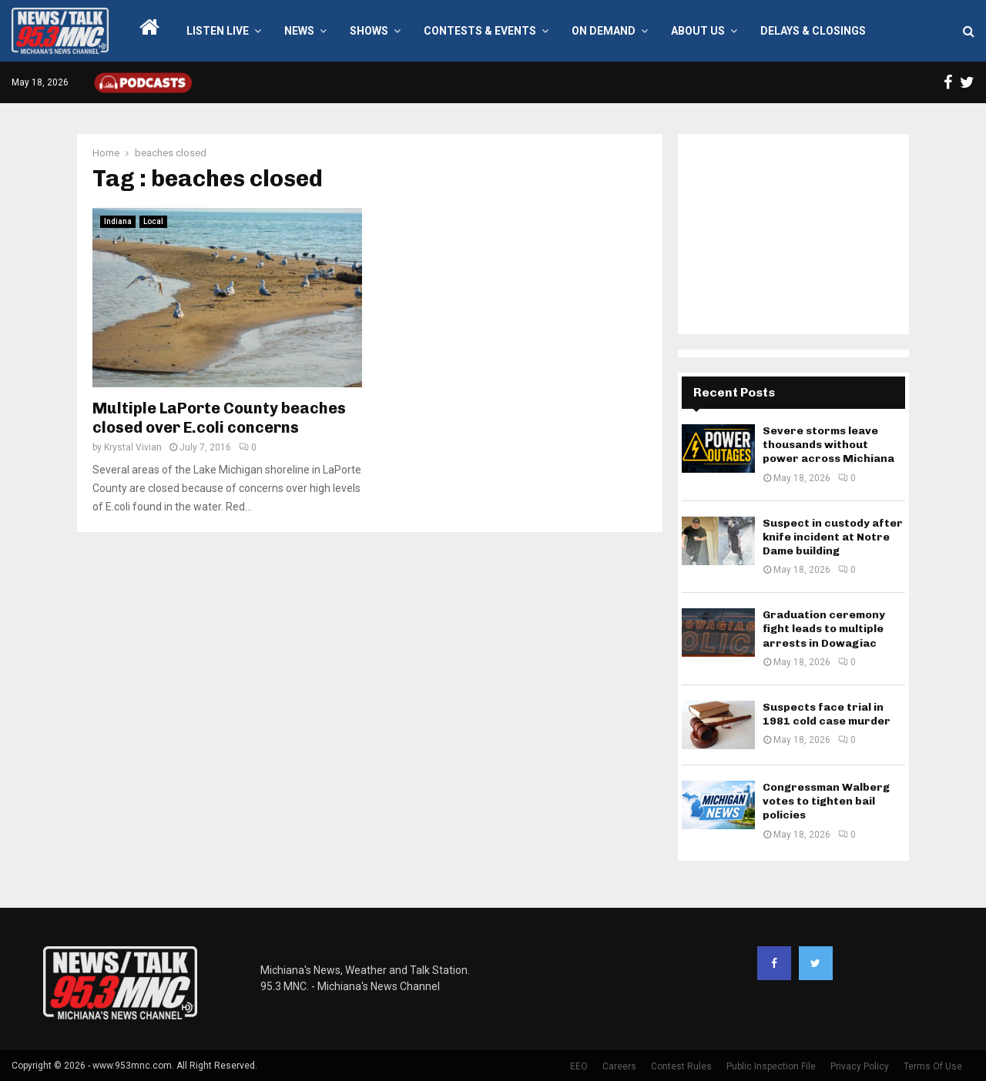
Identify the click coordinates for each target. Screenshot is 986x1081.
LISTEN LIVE (217, 31)
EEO (579, 1066)
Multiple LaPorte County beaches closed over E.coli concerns (219, 418)
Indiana (118, 221)
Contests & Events (480, 31)
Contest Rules (681, 1066)
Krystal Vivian (133, 447)
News (299, 31)
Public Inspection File (771, 1066)
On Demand (604, 31)
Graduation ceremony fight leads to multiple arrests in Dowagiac (824, 628)
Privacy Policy (859, 1066)
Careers (619, 1066)
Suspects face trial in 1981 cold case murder (826, 714)
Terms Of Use (933, 1066)
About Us (698, 31)
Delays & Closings (813, 31)
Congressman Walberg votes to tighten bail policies (826, 801)
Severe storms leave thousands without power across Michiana (828, 444)
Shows (369, 31)
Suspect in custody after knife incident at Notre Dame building (833, 537)
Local (153, 221)
